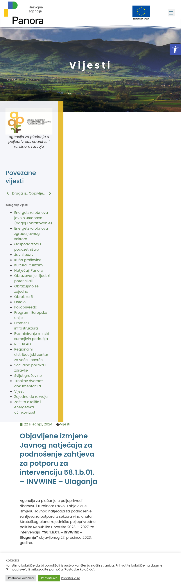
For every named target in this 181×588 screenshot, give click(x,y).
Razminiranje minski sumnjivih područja (31, 336)
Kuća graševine (27, 259)
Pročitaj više (70, 578)
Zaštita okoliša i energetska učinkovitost (27, 407)
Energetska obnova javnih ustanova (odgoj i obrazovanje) (33, 218)
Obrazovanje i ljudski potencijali (32, 278)
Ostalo (20, 302)
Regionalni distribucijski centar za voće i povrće (31, 354)
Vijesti (19, 391)
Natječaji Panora (28, 270)
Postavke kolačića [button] (21, 578)
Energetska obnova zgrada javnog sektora (31, 233)
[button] (175, 49)
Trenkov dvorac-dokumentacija (28, 383)
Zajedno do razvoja (31, 396)
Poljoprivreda (25, 307)
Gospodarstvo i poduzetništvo (27, 247)
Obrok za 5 (23, 296)
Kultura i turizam (28, 265)
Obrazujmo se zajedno (26, 289)
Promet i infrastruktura (26, 326)
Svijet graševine (28, 375)
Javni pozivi (24, 254)
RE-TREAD (22, 344)
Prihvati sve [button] (49, 578)
